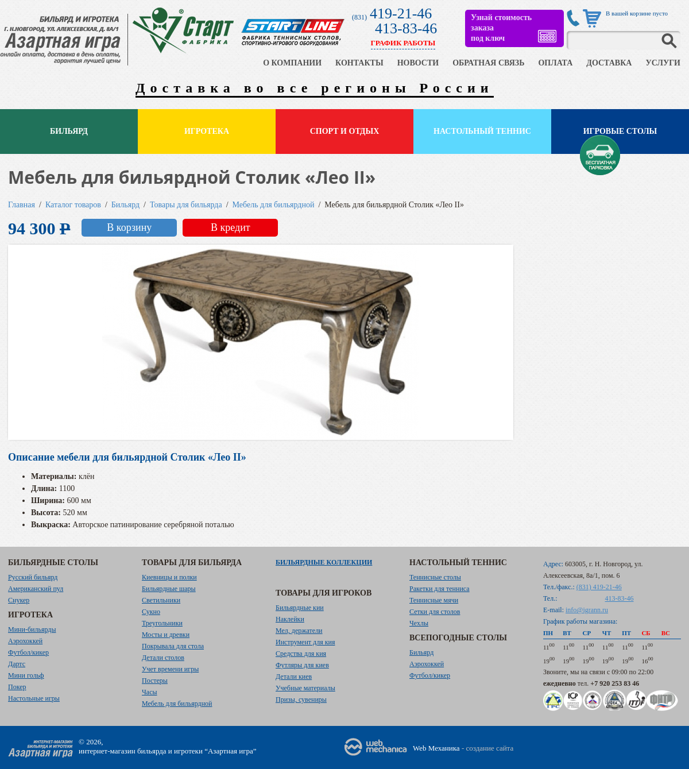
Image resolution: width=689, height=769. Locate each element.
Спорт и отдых (345, 131)
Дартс (16, 664)
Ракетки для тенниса (439, 589)
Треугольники (162, 623)
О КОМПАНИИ (292, 63)
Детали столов (163, 658)
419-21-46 (401, 13)
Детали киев (294, 677)
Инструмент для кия (305, 642)
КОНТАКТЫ (359, 63)
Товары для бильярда (186, 204)
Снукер (18, 600)
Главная (21, 204)
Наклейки (290, 619)
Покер (17, 687)
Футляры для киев (302, 665)
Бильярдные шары (169, 589)
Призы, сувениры (301, 699)
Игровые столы (620, 131)
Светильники (161, 600)
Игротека (206, 131)
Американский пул (35, 589)
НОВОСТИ (418, 63)
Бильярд (69, 131)
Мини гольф (26, 675)
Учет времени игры (170, 669)
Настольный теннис (482, 131)
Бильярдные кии (300, 608)
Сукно (151, 612)
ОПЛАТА (555, 63)
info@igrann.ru (587, 610)
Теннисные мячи (433, 600)
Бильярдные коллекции (324, 562)
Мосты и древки (165, 635)
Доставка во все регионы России (315, 87)
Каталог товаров (73, 204)
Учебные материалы (305, 688)
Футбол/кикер (28, 652)
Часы (149, 692)
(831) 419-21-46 (599, 587)
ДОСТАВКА (609, 63)
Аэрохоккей (25, 641)
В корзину (129, 227)
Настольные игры (34, 698)
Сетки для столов (434, 612)
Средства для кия (301, 654)
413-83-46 (406, 28)
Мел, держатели (299, 631)
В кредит (230, 227)
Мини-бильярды (32, 629)
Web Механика (436, 748)
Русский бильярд (32, 577)
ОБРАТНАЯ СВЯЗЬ (488, 63)
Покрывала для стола (173, 646)
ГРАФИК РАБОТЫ (403, 42)
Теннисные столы (435, 577)
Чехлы (418, 623)
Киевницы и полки (169, 577)
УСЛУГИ (662, 63)
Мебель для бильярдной (274, 204)
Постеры (155, 681)
